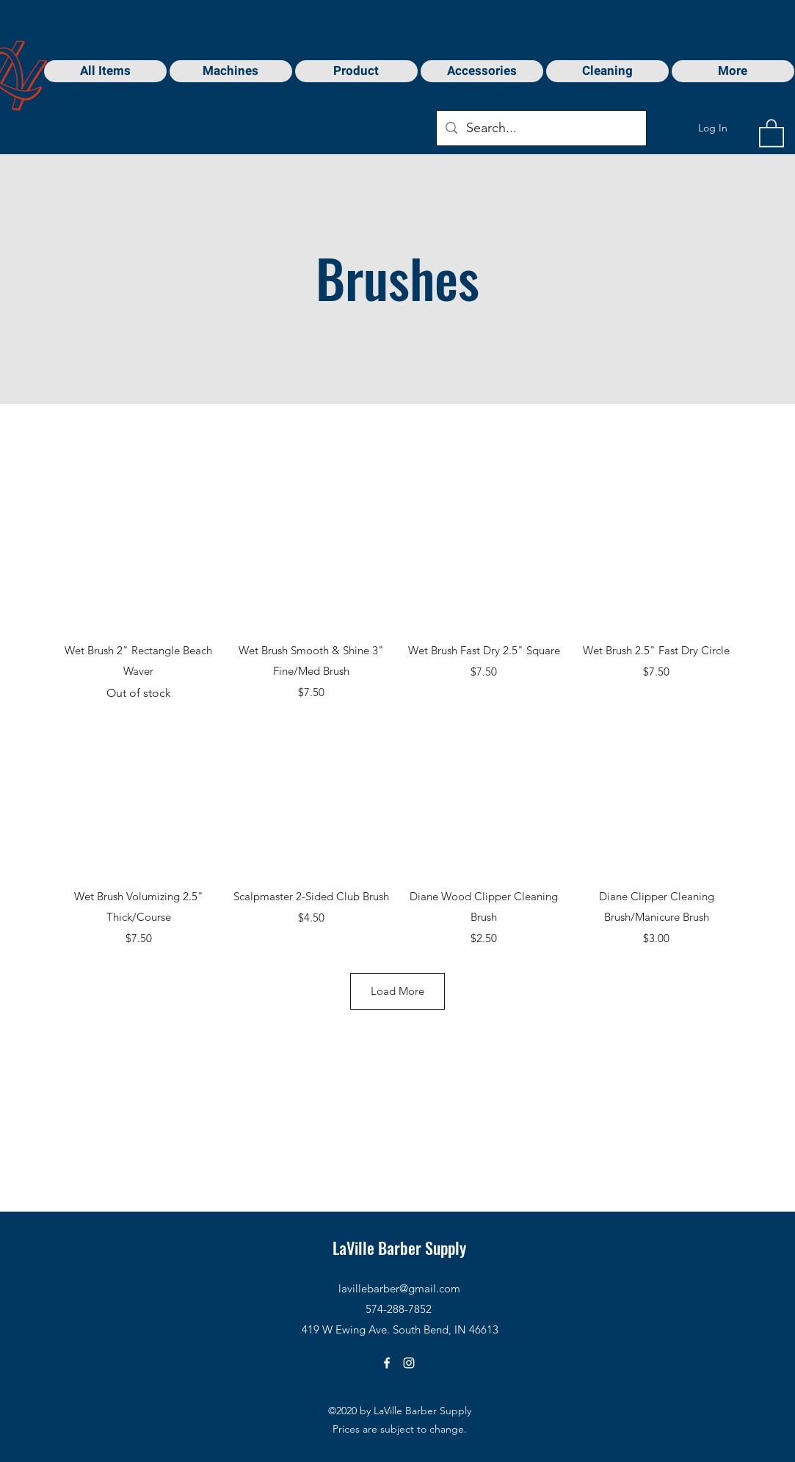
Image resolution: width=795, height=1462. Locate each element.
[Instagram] (409, 1363)
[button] (771, 132)
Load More (397, 991)
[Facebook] (387, 1363)
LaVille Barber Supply (399, 1247)
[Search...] (540, 128)
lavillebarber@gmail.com (399, 1288)
